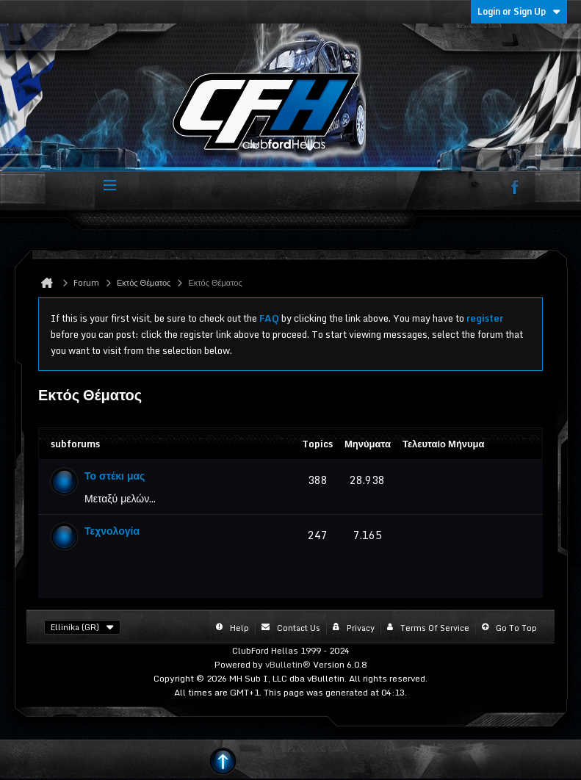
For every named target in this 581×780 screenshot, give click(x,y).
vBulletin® (288, 664)
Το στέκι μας (114, 475)
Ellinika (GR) (82, 627)
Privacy (361, 628)
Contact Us (298, 628)
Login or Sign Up (518, 11)
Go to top (516, 628)
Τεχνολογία (112, 530)
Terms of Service (434, 628)
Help (239, 628)
